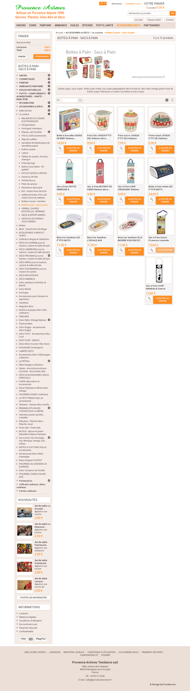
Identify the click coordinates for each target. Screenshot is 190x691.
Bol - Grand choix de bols (34, 191)
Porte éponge (28, 163)
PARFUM (23, 82)
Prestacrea (169, 684)
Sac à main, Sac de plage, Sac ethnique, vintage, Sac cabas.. (32, 441)
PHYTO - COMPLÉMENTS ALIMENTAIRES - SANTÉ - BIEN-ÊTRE (31, 96)
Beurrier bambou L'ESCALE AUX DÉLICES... (96, 240)
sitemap (105, 655)
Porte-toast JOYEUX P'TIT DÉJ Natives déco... (159, 138)
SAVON (23, 75)
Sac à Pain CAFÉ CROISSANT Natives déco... (128, 189)
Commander (42, 56)
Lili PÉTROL (24, 361)
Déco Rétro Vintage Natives (32, 320)
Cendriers (23, 302)
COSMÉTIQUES (27, 79)
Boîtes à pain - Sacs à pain (35, 205)
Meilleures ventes (35, 652)
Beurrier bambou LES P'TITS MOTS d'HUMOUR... (68, 240)
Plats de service (29, 184)
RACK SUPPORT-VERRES (33, 215)
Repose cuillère (29, 139)
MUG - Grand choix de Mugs (33, 229)
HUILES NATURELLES (30, 90)
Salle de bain (25, 110)
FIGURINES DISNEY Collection (33, 394)
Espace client (154, 20)
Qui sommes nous (28, 624)
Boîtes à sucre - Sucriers (33, 201)
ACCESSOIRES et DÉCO (31, 106)
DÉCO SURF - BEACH (29, 340)
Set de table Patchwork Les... (41, 563)
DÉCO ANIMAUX (27, 279)
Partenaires (25, 481)
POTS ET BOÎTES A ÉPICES (34, 173)
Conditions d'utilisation (30, 620)
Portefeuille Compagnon (31, 347)
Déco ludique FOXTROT (30, 460)
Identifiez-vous (133, 3)
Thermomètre (25, 323)
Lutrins (25, 153)
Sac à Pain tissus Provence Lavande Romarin (159, 240)
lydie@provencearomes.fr (99, 679)
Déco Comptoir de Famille (32, 470)
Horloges (23, 292)
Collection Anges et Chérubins (34, 239)
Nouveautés (27, 500)
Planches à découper (32, 187)
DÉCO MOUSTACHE (28, 275)
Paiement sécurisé (28, 628)
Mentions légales (27, 617)
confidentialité (26, 631)
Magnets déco (26, 306)
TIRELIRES (24, 316)
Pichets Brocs (28, 180)
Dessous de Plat (30, 176)
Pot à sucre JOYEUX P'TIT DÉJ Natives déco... (128, 138)
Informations (29, 607)
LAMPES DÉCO (26, 351)
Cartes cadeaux (27, 491)
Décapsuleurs (28, 125)
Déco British (25, 289)
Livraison (23, 613)
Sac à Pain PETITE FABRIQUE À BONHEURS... (66, 189)
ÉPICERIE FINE (26, 103)
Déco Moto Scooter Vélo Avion (34, 344)
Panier (23, 36)
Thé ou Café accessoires (34, 135)
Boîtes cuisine (28, 149)
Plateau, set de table (31, 132)
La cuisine (24, 114)
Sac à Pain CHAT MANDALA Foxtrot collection (155, 288)
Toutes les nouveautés (33, 597)
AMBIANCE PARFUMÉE (31, 86)
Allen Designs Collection (31, 364)
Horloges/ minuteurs (32, 128)
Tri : (58, 100)
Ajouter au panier (73, 149)
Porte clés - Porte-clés (29, 427)
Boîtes (22, 225)
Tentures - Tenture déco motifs (34, 404)
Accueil (59, 32)
